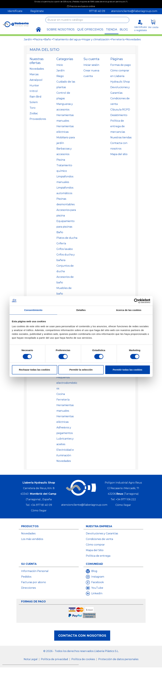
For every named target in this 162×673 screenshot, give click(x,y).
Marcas (34, 74)
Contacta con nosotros (82, 635)
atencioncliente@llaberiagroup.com (134, 11)
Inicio (59, 64)
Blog (94, 571)
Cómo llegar (39, 510)
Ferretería (117, 39)
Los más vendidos (32, 539)
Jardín (28, 39)
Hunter (34, 85)
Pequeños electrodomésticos (66, 383)
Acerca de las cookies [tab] (128, 310)
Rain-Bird (35, 96)
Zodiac (34, 113)
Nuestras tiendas (120, 137)
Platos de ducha (66, 237)
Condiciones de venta (99, 539)
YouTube (97, 587)
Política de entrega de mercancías (117, 126)
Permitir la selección (81, 369)
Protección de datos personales (118, 659)
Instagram (97, 576)
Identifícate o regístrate (140, 29)
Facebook (97, 582)
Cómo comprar (95, 544)
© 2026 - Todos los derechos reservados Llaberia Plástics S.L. (81, 651)
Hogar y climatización (96, 39)
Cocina (60, 394)
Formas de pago (120, 64)
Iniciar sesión (91, 64)
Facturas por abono (33, 582)
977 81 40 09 (97, 11)
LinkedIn (96, 593)
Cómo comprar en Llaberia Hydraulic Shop (120, 76)
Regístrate (37, 11)
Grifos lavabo (64, 249)
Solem (34, 102)
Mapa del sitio (119, 154)
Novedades (133, 39)
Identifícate (15, 11)
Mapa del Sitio (94, 550)
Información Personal (34, 571)
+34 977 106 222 (126, 499)
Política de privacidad (55, 659)
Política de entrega (98, 555)
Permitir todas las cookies (127, 369)
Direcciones (28, 587)
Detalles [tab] (81, 310)
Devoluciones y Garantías (102, 533)
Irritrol (34, 91)
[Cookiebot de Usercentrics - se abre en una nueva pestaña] (136, 300)
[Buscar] (87, 20)
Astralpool (36, 79)
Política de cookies (83, 659)
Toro (32, 107)
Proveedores (38, 118)
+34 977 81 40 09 (41, 504)
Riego (60, 76)
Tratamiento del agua (67, 39)
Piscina (38, 39)
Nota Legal (31, 659)
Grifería (61, 243)
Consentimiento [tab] (33, 310)
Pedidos (26, 576)
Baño (47, 39)
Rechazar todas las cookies (34, 369)
